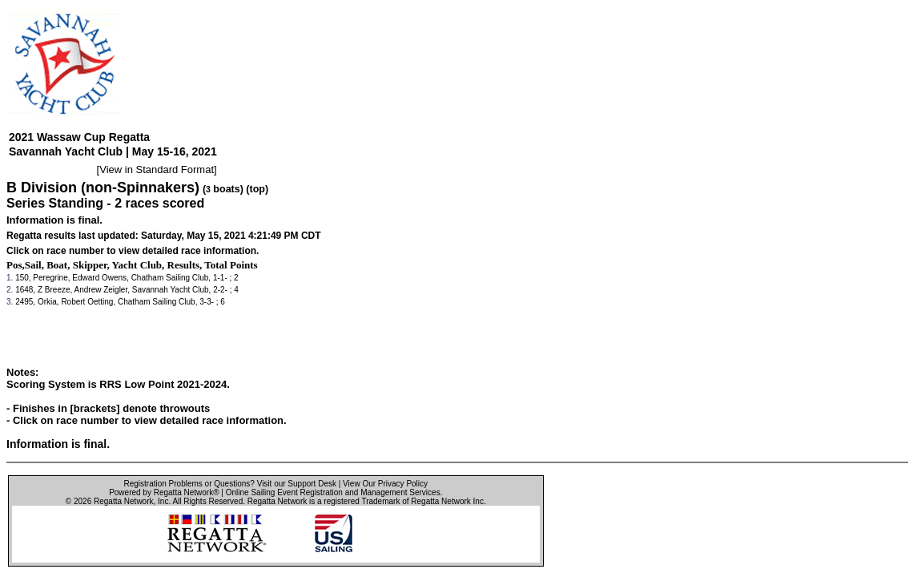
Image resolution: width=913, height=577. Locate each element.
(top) (257, 189)
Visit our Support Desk (296, 483)
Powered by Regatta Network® (164, 492)
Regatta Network (123, 501)
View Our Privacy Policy (385, 483)
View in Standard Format (156, 169)
